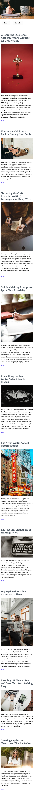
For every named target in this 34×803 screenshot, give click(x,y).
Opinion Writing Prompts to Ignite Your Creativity (16, 289)
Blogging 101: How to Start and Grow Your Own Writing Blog (17, 683)
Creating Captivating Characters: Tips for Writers (17, 742)
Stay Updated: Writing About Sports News (13, 593)
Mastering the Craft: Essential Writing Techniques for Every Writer (17, 196)
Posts (6, 23)
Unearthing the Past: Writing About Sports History (13, 379)
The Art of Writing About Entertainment (15, 444)
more (2, 120)
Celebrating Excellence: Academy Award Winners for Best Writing (15, 37)
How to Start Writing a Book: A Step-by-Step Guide (16, 133)
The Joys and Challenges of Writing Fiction (16, 531)
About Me (18, 23)
